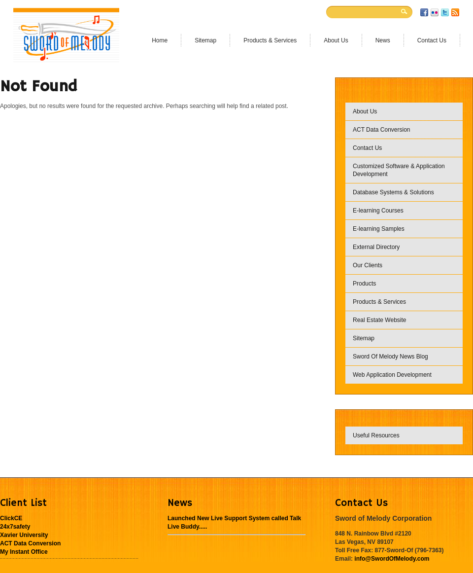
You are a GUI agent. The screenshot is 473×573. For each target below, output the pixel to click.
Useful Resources (376, 435)
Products (364, 283)
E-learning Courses (378, 210)
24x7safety (15, 526)
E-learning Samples (379, 228)
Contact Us (367, 147)
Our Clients (367, 265)
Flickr (435, 12)
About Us (365, 111)
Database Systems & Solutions (393, 192)
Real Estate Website (379, 320)
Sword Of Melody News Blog (390, 356)
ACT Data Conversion (381, 129)
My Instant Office (24, 551)
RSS (455, 12)
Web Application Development (392, 374)
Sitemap (363, 338)
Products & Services (379, 301)
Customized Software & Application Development (399, 170)
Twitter (445, 12)
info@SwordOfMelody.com (391, 558)
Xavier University (24, 535)
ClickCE (11, 518)
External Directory (376, 247)
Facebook (424, 12)
